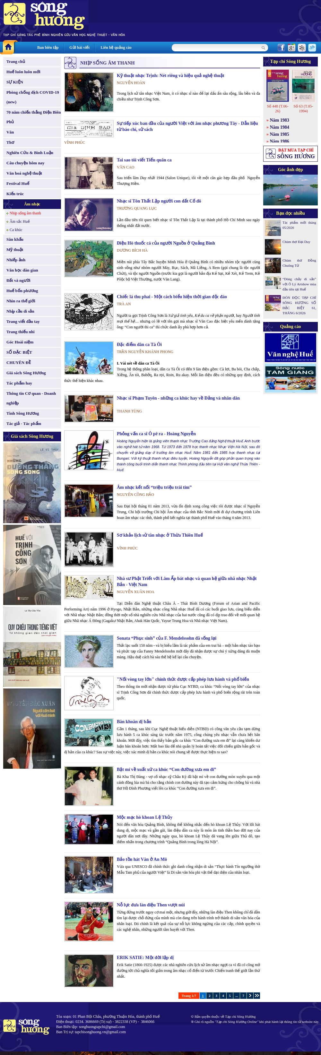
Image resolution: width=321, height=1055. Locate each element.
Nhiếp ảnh (15, 259)
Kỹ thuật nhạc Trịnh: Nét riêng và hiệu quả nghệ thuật (170, 75)
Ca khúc (16, 230)
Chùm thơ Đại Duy (296, 242)
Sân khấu (14, 239)
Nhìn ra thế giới (20, 300)
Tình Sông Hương (22, 413)
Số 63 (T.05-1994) (303, 108)
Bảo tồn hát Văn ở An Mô (142, 859)
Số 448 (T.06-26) (277, 108)
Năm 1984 (279, 127)
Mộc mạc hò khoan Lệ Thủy (144, 817)
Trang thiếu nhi (20, 331)
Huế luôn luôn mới (23, 71)
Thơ (10, 142)
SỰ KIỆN (14, 82)
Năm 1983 (279, 120)
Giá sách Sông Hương (26, 372)
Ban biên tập (47, 47)
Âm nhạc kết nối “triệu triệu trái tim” (154, 487)
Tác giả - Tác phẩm (23, 423)
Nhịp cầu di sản (20, 311)
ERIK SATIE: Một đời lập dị (145, 957)
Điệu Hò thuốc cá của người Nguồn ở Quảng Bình (166, 243)
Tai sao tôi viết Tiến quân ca (144, 160)
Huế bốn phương (22, 290)
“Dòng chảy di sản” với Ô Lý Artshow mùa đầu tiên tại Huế (299, 284)
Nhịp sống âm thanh (25, 213)
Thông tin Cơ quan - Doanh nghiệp (31, 398)
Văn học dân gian (22, 270)
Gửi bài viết (79, 47)
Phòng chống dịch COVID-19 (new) (32, 97)
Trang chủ (15, 61)
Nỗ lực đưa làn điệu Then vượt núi (151, 905)
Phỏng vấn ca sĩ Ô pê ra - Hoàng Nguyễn (156, 433)
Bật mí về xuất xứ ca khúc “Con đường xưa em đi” (166, 769)
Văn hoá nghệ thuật (24, 173)
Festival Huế (17, 183)
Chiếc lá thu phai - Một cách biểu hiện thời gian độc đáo (172, 296)
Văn (10, 132)
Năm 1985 (279, 134)
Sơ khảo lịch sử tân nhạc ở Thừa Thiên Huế (160, 535)
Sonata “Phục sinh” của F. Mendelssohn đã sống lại (166, 638)
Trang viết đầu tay (23, 321)
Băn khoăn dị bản (134, 721)
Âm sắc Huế (20, 221)
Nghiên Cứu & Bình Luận (29, 152)
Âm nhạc (32, 204)
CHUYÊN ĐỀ (18, 362)
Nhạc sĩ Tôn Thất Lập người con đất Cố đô (159, 201)
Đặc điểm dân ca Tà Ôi (139, 344)
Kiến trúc (15, 193)
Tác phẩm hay (19, 383)
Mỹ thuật (14, 249)
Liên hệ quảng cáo (115, 47)
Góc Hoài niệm (19, 342)
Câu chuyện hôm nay (25, 162)
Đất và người (18, 280)
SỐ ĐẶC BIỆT (19, 352)
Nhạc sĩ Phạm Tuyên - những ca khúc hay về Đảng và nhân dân (178, 398)
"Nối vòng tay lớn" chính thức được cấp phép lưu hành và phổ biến (183, 679)
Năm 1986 (279, 141)
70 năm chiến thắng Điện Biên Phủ (33, 117)
